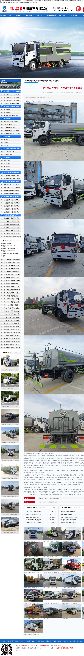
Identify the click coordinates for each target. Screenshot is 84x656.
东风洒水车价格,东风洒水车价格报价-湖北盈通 (10, 260)
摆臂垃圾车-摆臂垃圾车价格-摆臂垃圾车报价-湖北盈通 (9, 233)
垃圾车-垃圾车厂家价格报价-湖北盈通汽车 (9, 326)
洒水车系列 (29, 15)
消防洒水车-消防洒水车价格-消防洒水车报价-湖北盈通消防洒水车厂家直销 (10, 134)
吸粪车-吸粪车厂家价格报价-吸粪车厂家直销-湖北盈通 (9, 308)
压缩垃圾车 (7, 160)
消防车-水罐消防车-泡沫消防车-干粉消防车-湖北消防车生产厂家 (9, 345)
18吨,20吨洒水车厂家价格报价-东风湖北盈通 (9, 194)
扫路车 (6, 139)
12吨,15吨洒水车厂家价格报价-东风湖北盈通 (9, 191)
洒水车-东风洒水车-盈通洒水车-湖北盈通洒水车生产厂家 (9, 305)
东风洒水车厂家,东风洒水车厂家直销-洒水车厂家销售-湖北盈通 (10, 272)
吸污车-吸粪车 (63, 15)
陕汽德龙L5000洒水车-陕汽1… (69, 522)
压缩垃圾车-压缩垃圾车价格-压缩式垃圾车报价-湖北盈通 (9, 218)
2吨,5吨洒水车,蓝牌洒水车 (11, 121)
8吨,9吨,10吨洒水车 (9, 124)
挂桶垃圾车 (7, 163)
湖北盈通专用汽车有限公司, (29, 648)
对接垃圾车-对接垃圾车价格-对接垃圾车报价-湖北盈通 (9, 227)
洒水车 (35, 2)
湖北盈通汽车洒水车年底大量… (69, 520)
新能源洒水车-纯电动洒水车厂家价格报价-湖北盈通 (10, 94)
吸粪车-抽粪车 (8, 154)
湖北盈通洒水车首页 (5, 15)
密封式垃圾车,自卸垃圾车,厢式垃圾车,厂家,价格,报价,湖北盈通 (10, 236)
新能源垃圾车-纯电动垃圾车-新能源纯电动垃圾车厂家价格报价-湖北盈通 (10, 100)
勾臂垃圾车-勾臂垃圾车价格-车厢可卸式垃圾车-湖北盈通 (9, 221)
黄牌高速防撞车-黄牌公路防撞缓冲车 (10, 179)
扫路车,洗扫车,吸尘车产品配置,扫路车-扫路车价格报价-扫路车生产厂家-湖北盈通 (10, 336)
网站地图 (31, 2)
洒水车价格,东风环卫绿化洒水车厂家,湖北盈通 (10, 275)
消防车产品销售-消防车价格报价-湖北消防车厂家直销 (10, 339)
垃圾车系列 (74, 15)
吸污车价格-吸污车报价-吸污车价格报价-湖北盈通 (9, 320)
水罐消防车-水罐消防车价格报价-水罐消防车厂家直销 (10, 342)
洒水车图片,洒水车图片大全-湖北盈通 (9, 287)
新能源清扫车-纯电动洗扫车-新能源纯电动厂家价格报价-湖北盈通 (10, 97)
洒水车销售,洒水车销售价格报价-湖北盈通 (10, 281)
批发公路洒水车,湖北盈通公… (69, 511)
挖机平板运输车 (58, 641)
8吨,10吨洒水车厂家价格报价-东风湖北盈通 (10, 188)
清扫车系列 (40, 15)
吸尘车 (6, 145)
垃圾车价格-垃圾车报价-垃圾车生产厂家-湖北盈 (9, 329)
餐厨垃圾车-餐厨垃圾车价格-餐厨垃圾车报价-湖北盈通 (9, 230)
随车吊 (66, 641)
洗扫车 (6, 142)
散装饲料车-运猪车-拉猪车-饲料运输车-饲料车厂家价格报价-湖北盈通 (10, 348)
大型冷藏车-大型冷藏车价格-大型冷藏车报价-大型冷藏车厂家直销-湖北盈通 (10, 212)
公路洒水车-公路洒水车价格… (34, 514)
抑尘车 (17, 641)
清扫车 (22, 641)
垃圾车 (28, 641)
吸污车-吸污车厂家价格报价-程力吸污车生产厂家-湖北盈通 (9, 317)
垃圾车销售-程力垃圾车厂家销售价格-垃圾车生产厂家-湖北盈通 (10, 332)
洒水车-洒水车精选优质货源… (34, 511)
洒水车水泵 (41, 641)
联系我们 (79, 641)
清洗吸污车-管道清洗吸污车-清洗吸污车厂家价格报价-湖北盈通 (9, 323)
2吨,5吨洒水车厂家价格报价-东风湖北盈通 (10, 185)
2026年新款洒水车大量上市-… (34, 517)
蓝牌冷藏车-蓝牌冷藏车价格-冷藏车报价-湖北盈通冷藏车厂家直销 (10, 206)
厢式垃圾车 (7, 169)
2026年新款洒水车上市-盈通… (69, 517)
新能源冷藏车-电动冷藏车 (11, 115)
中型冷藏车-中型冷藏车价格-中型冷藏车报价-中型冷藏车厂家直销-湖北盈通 (10, 209)
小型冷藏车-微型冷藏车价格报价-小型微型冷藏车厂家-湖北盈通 (10, 203)
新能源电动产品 (51, 15)
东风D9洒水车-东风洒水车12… (69, 514)
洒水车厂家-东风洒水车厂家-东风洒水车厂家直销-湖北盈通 (9, 299)
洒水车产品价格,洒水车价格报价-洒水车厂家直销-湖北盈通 (10, 263)
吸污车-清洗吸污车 (9, 151)
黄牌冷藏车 (7, 112)
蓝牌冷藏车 (7, 109)
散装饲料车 (49, 641)
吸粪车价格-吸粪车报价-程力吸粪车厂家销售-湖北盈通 (9, 311)
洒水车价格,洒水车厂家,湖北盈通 (10, 284)
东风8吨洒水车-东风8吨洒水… (34, 522)
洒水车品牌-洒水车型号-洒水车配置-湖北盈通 (9, 296)
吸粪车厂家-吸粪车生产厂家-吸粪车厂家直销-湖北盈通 (9, 314)
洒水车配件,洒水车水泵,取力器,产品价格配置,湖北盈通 (9, 293)
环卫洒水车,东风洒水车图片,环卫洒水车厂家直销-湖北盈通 (10, 278)
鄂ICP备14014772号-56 (43, 648)
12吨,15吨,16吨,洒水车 (10, 127)
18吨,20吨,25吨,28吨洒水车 (11, 130)
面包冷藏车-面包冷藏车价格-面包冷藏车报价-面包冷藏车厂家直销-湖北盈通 (10, 200)
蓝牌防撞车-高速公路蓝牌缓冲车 (10, 176)
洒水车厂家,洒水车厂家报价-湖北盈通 (9, 269)
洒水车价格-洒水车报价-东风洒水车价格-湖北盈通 (9, 302)
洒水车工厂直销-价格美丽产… (34, 520)
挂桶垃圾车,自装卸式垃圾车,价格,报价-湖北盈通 (10, 224)
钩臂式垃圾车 (8, 166)
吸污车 (34, 641)
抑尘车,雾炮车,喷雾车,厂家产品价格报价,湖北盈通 (10, 290)
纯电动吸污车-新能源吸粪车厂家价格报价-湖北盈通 (10, 103)
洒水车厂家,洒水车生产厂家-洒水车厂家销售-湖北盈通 (9, 266)
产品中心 (17, 15)
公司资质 (72, 641)
